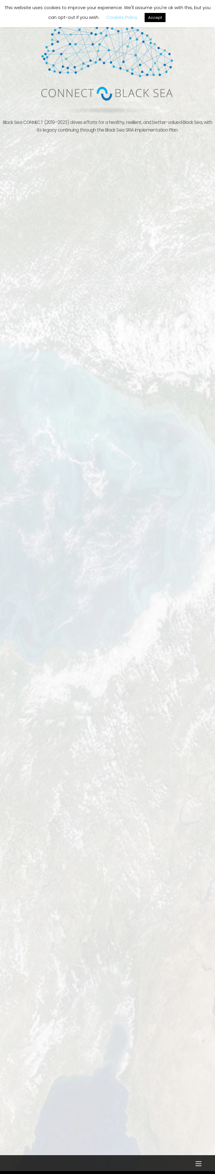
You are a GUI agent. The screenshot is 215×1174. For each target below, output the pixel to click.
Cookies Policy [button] (121, 17)
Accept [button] (155, 17)
